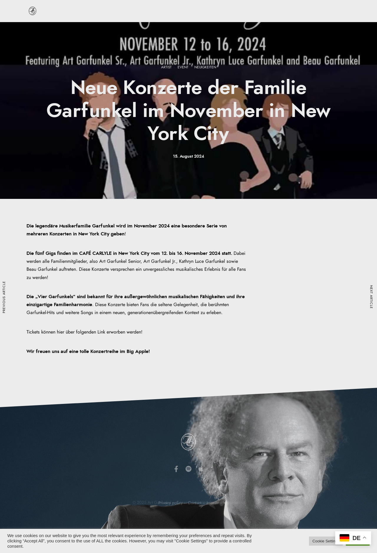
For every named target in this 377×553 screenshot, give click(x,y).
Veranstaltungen (154, 32)
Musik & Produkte (198, 32)
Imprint (212, 512)
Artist (166, 67)
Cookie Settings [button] (325, 541)
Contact (194, 512)
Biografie (85, 32)
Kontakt (322, 32)
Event (183, 67)
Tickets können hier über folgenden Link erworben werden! (85, 332)
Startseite (57, 32)
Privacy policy (170, 512)
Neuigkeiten (243, 32)
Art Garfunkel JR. (287, 32)
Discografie (116, 32)
